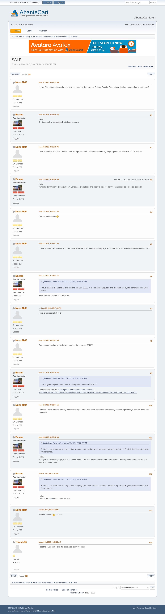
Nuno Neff (21, 82)
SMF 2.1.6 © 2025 (14, 608)
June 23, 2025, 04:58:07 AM (49, 340)
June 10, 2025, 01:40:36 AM (49, 179)
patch (51, 499)
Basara (19, 114)
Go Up (13, 576)
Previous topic (135, 66)
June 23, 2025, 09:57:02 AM (49, 437)
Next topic (148, 66)
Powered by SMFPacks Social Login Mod (40, 611)
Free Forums (20, 611)
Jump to (116, 588)
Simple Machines (28, 608)
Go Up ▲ (153, 608)
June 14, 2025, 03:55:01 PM (49, 243)
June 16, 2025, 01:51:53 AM (49, 276)
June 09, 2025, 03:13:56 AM (49, 114)
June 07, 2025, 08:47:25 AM (49, 82)
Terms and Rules (143, 608)
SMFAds (11, 611)
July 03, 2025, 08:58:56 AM (49, 510)
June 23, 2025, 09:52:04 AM (49, 405)
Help (133, 608)
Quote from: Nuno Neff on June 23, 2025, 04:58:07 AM (65, 378)
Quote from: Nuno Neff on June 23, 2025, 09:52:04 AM (65, 443)
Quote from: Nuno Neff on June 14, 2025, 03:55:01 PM (65, 282)
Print (151, 74)
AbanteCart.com (77, 593)
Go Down (15, 74)
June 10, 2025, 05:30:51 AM (49, 211)
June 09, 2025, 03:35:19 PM (49, 147)
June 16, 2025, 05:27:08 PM (51, 308)
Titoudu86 (21, 542)
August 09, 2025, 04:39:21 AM (50, 542)
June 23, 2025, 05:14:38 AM (49, 372)
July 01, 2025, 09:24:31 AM (49, 473)
